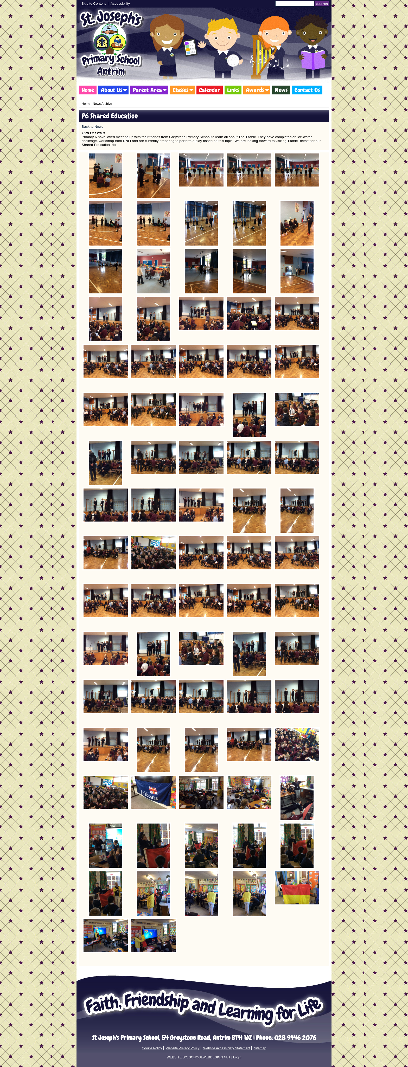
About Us (111, 90)
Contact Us (307, 90)
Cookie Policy (152, 1048)
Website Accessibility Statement (226, 1048)
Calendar (209, 90)
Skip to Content (93, 3)
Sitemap (260, 1048)
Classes (180, 90)
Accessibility (120, 3)
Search (322, 4)
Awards (255, 90)
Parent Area (147, 90)
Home (88, 90)
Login (237, 1057)
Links (233, 90)
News (281, 90)
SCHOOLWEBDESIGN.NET (209, 1057)
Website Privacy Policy (182, 1048)
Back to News (92, 126)
